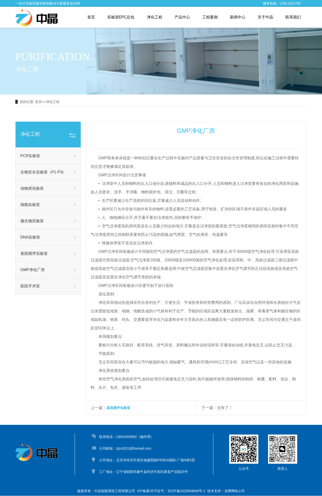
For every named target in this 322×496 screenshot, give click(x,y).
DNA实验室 (30, 237)
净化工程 (154, 17)
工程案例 (210, 17)
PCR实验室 (30, 156)
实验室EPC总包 (121, 17)
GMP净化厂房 (32, 270)
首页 (91, 17)
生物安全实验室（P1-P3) (42, 172)
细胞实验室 (30, 205)
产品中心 (182, 17)
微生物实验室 (32, 221)
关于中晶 (265, 17)
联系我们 (293, 17)
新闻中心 (237, 17)
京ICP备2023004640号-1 (186, 491)
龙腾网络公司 (234, 491)
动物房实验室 (32, 188)
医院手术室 (30, 286)
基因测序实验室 (34, 253)
